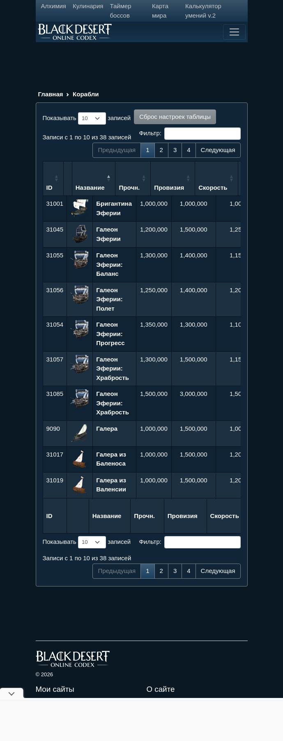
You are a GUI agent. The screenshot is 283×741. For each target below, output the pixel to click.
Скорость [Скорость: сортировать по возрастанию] (233, 187)
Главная (50, 94)
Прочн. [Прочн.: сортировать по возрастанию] (150, 187)
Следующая (218, 149)
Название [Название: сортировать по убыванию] (110, 187)
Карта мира (160, 10)
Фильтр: (189, 133)
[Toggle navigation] (234, 32)
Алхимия (53, 5)
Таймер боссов (120, 10)
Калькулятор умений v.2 (203, 10)
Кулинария (88, 5)
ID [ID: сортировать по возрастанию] (49, 187)
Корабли (86, 94)
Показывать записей (87, 118)
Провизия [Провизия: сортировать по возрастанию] (190, 187)
